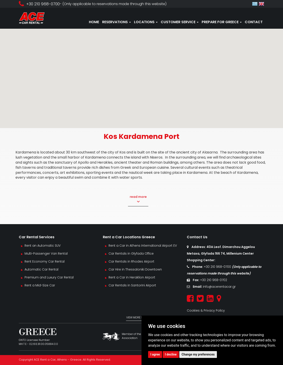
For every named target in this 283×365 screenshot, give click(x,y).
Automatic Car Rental (41, 269)
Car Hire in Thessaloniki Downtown (135, 269)
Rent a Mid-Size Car (40, 285)
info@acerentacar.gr (219, 286)
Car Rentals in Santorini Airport (132, 285)
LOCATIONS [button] (146, 22)
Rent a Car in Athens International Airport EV (143, 245)
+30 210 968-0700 (218, 267)
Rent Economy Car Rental (45, 261)
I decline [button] (171, 354)
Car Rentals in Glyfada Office (131, 253)
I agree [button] (155, 354)
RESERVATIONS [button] (116, 22)
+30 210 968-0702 (213, 280)
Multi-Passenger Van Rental (46, 253)
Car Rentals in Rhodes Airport (131, 261)
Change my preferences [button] (198, 354)
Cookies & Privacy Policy (206, 310)
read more (126, 199)
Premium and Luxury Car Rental (49, 277)
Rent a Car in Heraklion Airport (132, 277)
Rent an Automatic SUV (43, 245)
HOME (94, 22)
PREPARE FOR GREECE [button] (222, 22)
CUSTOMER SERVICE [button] (180, 22)
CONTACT (254, 22)
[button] (141, 74)
